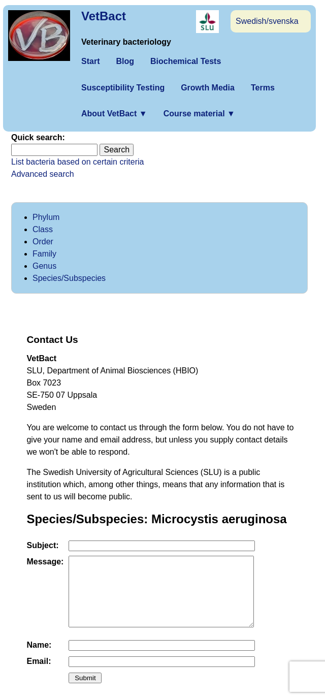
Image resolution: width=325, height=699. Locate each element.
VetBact (103, 16)
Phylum (45, 217)
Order (42, 241)
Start (90, 61)
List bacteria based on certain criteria (77, 161)
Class (42, 229)
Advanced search (42, 174)
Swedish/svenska (267, 21)
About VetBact (114, 113)
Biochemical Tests (185, 61)
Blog (125, 61)
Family (44, 253)
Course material (199, 113)
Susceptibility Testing (123, 87)
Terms (263, 87)
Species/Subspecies (69, 278)
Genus (44, 266)
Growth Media (208, 87)
